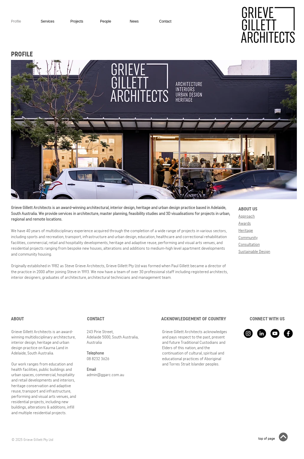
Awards (244, 223)
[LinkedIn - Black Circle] (261, 333)
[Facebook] (288, 333)
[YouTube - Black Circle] (274, 333)
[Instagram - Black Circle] (248, 333)
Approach (246, 216)
